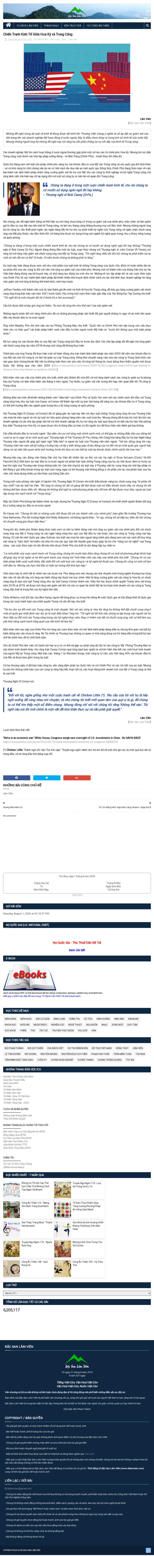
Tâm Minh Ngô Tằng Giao (19, 1062)
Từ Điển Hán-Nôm (12, 1091)
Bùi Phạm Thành (14, 1050)
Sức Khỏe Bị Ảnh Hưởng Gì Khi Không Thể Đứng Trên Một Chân (88, 1227)
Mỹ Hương (30, 1056)
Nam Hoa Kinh (10, 1085)
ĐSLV (64, 41)
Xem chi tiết (77, 952)
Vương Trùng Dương (110, 1062)
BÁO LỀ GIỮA (43, 1021)
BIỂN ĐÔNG (43, 41)
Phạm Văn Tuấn (100, 1056)
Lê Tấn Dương (13, 1056)
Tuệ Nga (140, 1056)
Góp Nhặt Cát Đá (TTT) (15, 1146)
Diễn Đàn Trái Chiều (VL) (15, 1143)
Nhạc (105, 1026)
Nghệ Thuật (75, 1026)
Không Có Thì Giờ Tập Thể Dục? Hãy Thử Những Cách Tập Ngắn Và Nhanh (35, 1188)
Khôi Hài (24, 1026)
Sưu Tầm (132, 1026)
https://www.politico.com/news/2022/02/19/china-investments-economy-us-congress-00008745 (60, 744)
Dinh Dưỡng (103, 1021)
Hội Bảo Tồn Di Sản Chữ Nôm (18, 1078)
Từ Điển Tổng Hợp (12, 1101)
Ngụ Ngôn (91, 1026)
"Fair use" (89, 1456)
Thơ (32, 1032)
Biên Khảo (26, 1021)
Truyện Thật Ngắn (63, 1032)
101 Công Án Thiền (98, 27)
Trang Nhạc (51, 27)
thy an (130, 1062)
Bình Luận (55, 41)
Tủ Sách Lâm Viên (27, 27)
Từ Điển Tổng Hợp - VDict (16, 1104)
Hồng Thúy (122, 1050)
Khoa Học (10, 1026)
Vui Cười (82, 1032)
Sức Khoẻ (10, 1032)
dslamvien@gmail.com (18, 1490)
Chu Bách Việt (55, 1050)
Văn (93, 1032)
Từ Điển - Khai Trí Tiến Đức (16, 1098)
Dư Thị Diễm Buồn (78, 1050)
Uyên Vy (42, 1062)
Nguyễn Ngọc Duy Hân (74, 1056)
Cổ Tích (88, 1021)
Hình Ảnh (119, 1021)
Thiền (23, 1032)
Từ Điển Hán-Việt (11, 1095)
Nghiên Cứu (57, 1026)
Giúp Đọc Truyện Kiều (14, 1081)
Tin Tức (43, 1032)
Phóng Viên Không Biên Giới (17, 1117)
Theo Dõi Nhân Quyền (14, 1120)
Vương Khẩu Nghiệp (62, 1062)
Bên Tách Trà (72, 27)
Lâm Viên (73, 41)
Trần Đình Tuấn (122, 1056)
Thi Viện (7, 1088)
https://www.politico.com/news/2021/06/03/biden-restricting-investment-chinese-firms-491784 (60, 391)
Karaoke (133, 1021)
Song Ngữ (117, 1026)
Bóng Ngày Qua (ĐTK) (14, 1136)
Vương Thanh (85, 1062)
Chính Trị (74, 1021)
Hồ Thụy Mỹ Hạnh (102, 1050)
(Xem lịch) (77, 896)
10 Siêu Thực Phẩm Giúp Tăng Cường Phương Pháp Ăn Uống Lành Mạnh (86, 1208)
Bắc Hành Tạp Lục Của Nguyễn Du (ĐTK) (24, 1133)
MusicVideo (40, 1026)
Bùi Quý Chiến (35, 1050)
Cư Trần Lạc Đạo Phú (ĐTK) (17, 1140)
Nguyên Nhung (49, 1056)
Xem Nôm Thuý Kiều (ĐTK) (16, 1149)
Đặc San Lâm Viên (139, 125)
